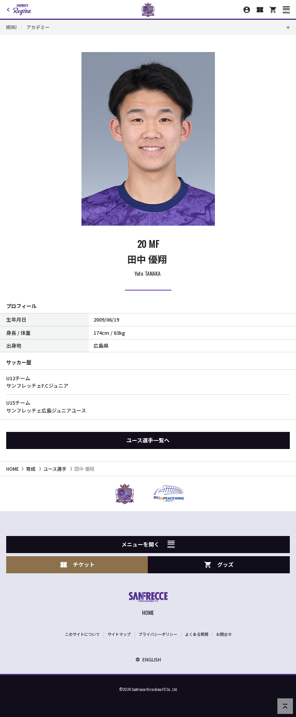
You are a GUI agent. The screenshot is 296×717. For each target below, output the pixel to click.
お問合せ (224, 634)
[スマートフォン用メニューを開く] (286, 10)
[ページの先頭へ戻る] (285, 706)
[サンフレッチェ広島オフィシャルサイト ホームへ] (148, 604)
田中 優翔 (84, 468)
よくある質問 (196, 634)
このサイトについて (82, 634)
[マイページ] (246, 10)
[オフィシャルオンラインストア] (273, 10)
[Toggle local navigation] (148, 27)
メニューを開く (148, 544)
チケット (77, 564)
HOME (12, 468)
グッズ (219, 564)
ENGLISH (148, 659)
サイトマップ (119, 634)
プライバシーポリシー (157, 634)
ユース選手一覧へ (148, 440)
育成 (30, 468)
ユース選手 (54, 468)
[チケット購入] (260, 10)
